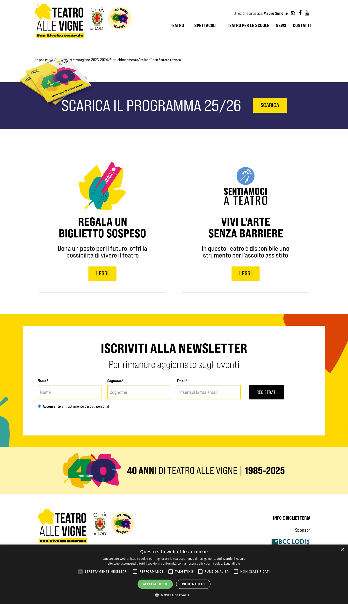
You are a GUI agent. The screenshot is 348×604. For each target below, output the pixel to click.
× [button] (342, 550)
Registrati (267, 392)
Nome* (43, 380)
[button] (174, 595)
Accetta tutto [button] (155, 584)
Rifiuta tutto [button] (193, 584)
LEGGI (102, 273)
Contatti (302, 25)
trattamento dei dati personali (87, 406)
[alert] (174, 574)
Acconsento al (51, 406)
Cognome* (115, 380)
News (281, 25)
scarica (270, 105)
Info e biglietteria (291, 518)
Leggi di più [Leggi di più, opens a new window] (232, 563)
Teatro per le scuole (248, 25)
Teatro (177, 25)
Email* (182, 380)
